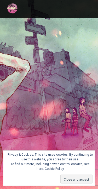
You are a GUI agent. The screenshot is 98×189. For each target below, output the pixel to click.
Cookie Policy (54, 169)
